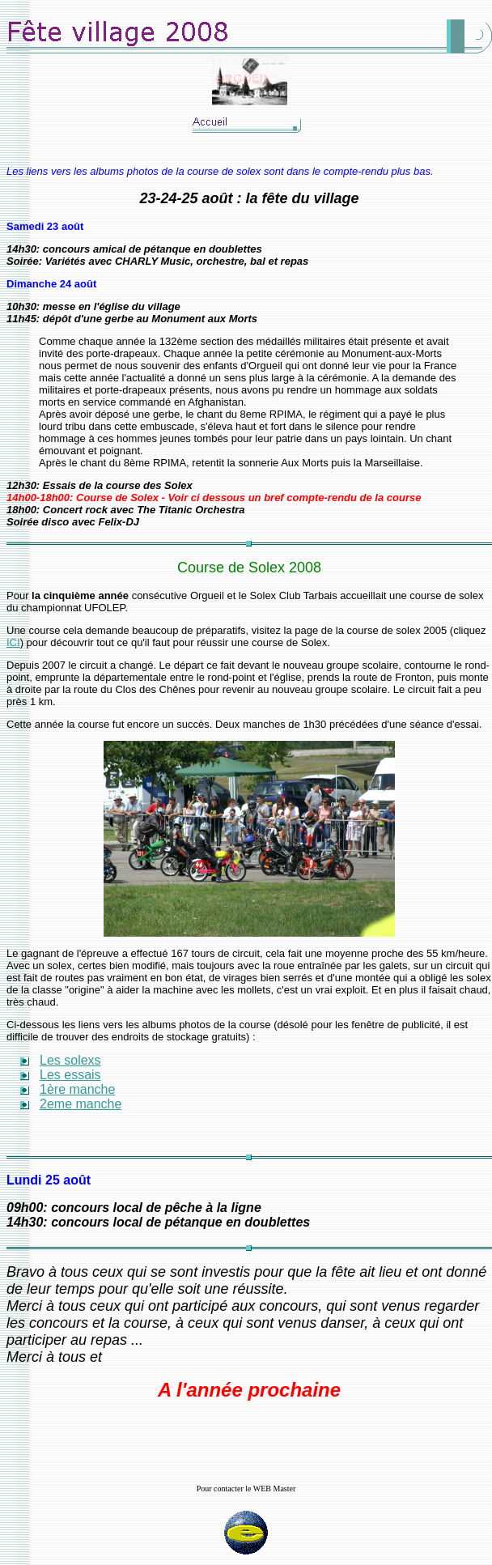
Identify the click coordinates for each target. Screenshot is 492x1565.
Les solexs (70, 1060)
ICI (13, 642)
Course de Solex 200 (245, 567)
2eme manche (80, 1104)
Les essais (70, 1075)
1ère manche (77, 1089)
